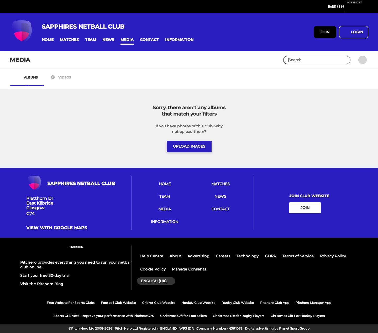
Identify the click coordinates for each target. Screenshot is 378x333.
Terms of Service (298, 256)
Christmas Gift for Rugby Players (238, 316)
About (175, 256)
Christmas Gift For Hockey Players (298, 316)
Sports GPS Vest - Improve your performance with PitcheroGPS (104, 316)
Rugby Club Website (238, 303)
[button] (48, 40)
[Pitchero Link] (357, 9)
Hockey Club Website (198, 303)
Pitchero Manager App (313, 303)
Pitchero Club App (274, 303)
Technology (248, 256)
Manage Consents (189, 269)
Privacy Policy (333, 256)
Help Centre (151, 256)
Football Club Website (118, 303)
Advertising (198, 256)
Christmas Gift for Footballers (183, 316)
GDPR (270, 256)
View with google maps (56, 228)
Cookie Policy (153, 269)
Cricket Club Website (158, 303)
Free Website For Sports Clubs (70, 303)
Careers (223, 256)
